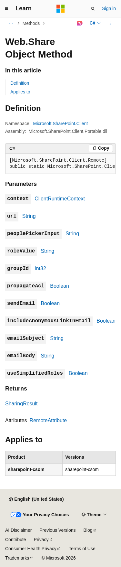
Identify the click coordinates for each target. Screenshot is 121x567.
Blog (88, 530)
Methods (31, 23)
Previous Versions (57, 530)
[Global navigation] (6, 9)
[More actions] (110, 23)
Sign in (109, 8)
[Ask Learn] (79, 23)
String (29, 216)
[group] (60, 164)
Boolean (59, 286)
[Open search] (92, 9)
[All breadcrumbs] (10, 23)
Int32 (40, 268)
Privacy (41, 539)
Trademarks (17, 558)
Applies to (20, 91)
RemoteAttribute (48, 420)
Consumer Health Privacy (30, 548)
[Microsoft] (60, 9)
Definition (19, 83)
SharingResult (21, 403)
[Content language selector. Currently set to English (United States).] (36, 499)
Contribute (15, 539)
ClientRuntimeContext (60, 198)
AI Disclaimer (18, 530)
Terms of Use (82, 548)
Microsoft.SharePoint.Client (60, 123)
